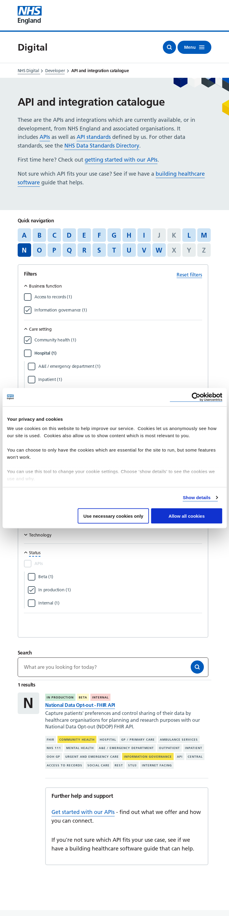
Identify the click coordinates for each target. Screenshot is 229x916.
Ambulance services (179, 739)
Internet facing (157, 765)
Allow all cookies (187, 515)
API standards (94, 136)
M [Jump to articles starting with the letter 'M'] (204, 235)
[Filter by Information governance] (118, 310)
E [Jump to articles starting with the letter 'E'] (84, 235)
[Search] (197, 667)
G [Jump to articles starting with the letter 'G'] (114, 235)
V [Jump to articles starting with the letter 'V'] (144, 250)
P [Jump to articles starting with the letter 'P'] (54, 250)
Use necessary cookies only (113, 515)
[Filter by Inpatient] (120, 379)
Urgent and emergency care (92, 757)
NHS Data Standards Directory (101, 145)
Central (195, 757)
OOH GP (53, 757)
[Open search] (169, 47)
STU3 (132, 765)
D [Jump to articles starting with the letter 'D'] (69, 235)
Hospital (108, 739)
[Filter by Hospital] (118, 353)
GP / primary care (138, 739)
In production (60, 697)
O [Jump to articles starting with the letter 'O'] (39, 250)
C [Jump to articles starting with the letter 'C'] (54, 235)
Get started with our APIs (83, 812)
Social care (98, 765)
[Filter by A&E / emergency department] (120, 366)
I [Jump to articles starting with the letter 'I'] (144, 235)
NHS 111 (54, 748)
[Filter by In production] (120, 590)
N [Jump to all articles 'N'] (24, 250)
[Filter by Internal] (120, 603)
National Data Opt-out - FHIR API (80, 705)
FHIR (50, 739)
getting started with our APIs (121, 159)
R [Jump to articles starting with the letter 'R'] (84, 250)
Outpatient (169, 748)
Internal (100, 697)
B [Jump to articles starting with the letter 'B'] (39, 235)
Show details (197, 497)
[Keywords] (113, 667)
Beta (83, 697)
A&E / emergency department (126, 748)
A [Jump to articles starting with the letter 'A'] (24, 235)
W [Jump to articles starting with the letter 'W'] (159, 250)
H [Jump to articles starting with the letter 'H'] (129, 235)
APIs (45, 136)
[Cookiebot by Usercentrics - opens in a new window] (196, 397)
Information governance (148, 757)
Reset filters (189, 275)
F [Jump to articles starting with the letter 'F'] (99, 235)
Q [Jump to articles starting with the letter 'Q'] (69, 250)
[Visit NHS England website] (30, 15)
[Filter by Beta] (120, 577)
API (180, 757)
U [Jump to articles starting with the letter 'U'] (129, 250)
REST (119, 765)
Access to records (64, 765)
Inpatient (193, 748)
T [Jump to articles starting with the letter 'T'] (114, 250)
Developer (55, 70)
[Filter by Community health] (118, 340)
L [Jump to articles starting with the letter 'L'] (189, 235)
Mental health (80, 748)
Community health (77, 739)
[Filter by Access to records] (118, 297)
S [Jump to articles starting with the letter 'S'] (99, 250)
